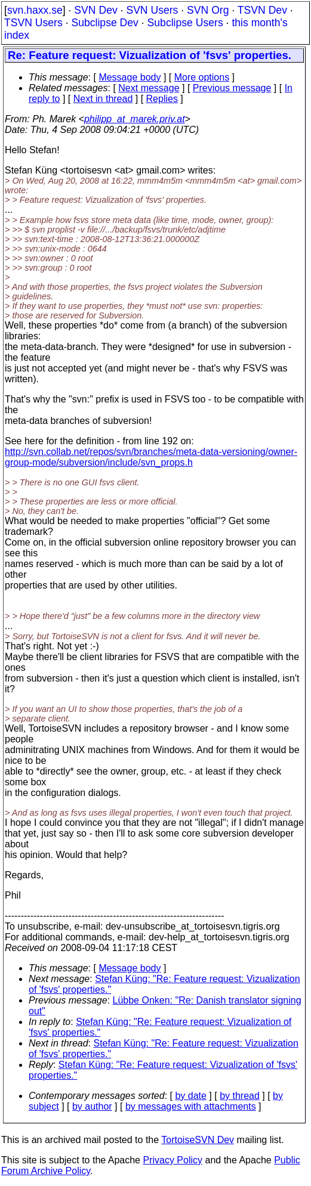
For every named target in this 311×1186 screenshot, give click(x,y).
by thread (240, 1096)
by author (92, 1106)
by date (190, 1096)
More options (202, 77)
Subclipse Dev (104, 23)
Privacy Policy (172, 1160)
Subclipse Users (185, 23)
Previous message (232, 88)
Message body (129, 77)
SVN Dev (95, 10)
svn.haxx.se (35, 10)
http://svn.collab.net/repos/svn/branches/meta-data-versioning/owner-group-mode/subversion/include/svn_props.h (151, 457)
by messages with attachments (190, 1106)
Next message (148, 88)
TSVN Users (33, 23)
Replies (162, 99)
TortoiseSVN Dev (197, 1140)
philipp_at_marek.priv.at (134, 119)
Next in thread (103, 99)
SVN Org (208, 10)
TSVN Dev (262, 10)
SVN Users (152, 10)
